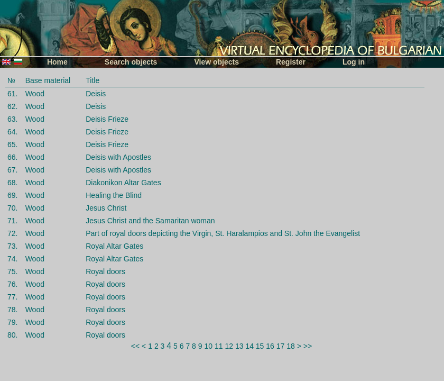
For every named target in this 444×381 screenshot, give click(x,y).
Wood (34, 93)
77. (12, 297)
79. (12, 322)
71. (12, 220)
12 (229, 346)
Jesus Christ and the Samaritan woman (150, 220)
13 (239, 346)
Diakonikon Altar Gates (123, 182)
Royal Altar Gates (114, 246)
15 (260, 346)
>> (307, 346)
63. (12, 119)
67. (12, 170)
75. (12, 271)
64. (12, 132)
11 (219, 346)
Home (57, 62)
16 (270, 346)
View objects (216, 62)
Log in (354, 62)
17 (280, 346)
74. (12, 259)
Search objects (131, 62)
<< (135, 346)
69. (12, 195)
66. (12, 157)
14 (249, 346)
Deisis (96, 93)
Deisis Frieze (107, 119)
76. (12, 284)
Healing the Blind (114, 195)
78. (12, 309)
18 (290, 346)
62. (12, 106)
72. (12, 233)
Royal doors (105, 271)
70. (12, 208)
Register (291, 62)
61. (12, 93)
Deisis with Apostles (118, 157)
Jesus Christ (106, 208)
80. (12, 335)
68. (12, 182)
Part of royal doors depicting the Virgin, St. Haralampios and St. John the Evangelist (223, 233)
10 (208, 346)
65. (12, 144)
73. (12, 246)
